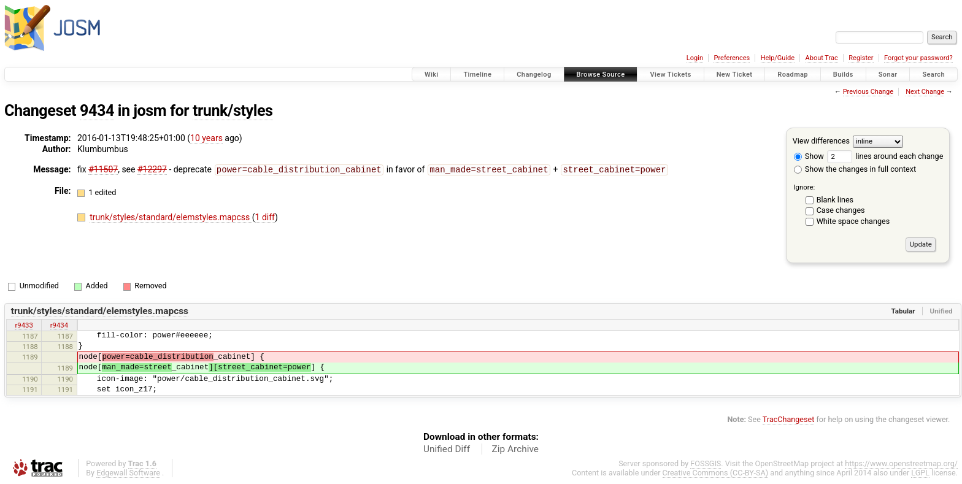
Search (933, 75)
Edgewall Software (128, 472)
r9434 (59, 325)
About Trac (822, 58)
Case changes (841, 210)
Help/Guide (778, 58)
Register (860, 58)
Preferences (732, 58)
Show (809, 156)
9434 (97, 111)
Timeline (477, 75)
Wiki (432, 75)
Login (695, 58)
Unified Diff (446, 449)
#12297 (152, 169)
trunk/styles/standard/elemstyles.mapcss (171, 216)
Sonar (888, 75)
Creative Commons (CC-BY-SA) (716, 472)
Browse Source (601, 75)
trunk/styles (233, 111)
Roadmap (792, 75)
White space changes (853, 221)
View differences (821, 140)
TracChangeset (789, 419)
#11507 (103, 169)
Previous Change (868, 92)
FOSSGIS (705, 463)
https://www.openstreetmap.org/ (901, 463)
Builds (843, 75)
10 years (206, 138)
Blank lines (835, 199)
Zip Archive (515, 449)
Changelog (534, 75)
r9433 (24, 325)
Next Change (925, 92)
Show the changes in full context (855, 169)
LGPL (920, 472)
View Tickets (670, 75)
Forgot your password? (918, 58)
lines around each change (885, 156)
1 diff (265, 216)
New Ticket (735, 75)
